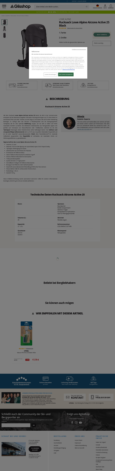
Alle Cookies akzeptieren (66, 74)
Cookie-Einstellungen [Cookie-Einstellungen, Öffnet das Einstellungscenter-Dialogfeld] (50, 74)
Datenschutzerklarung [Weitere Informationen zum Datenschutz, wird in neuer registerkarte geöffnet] (68, 69)
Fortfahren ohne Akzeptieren (79, 49)
